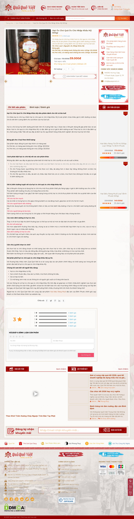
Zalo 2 (130, 493)
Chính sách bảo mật (68, 492)
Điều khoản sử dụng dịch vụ (71, 469)
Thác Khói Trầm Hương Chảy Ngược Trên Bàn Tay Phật (30, 416)
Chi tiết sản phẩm (16, 107)
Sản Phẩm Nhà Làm (23, 23)
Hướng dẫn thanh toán (69, 473)
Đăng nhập (118, 9)
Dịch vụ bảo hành (67, 481)
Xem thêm (61, 369)
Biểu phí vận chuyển (68, 477)
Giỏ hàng (117, 7)
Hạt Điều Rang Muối (58, 292)
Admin (93, 388)
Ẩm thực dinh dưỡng (107, 418)
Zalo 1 (130, 487)
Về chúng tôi (41, 18)
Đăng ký (127, 9)
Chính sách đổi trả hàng (70, 484)
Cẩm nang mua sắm (107, 388)
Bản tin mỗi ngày (57, 18)
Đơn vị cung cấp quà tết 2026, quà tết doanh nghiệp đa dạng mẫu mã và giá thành (107, 377)
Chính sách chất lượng (69, 488)
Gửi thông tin (86, 355)
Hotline (131, 482)
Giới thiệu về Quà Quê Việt (71, 465)
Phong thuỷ (104, 401)
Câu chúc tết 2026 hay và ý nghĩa (105, 391)
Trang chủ (9, 23)
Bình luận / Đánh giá (40, 107)
